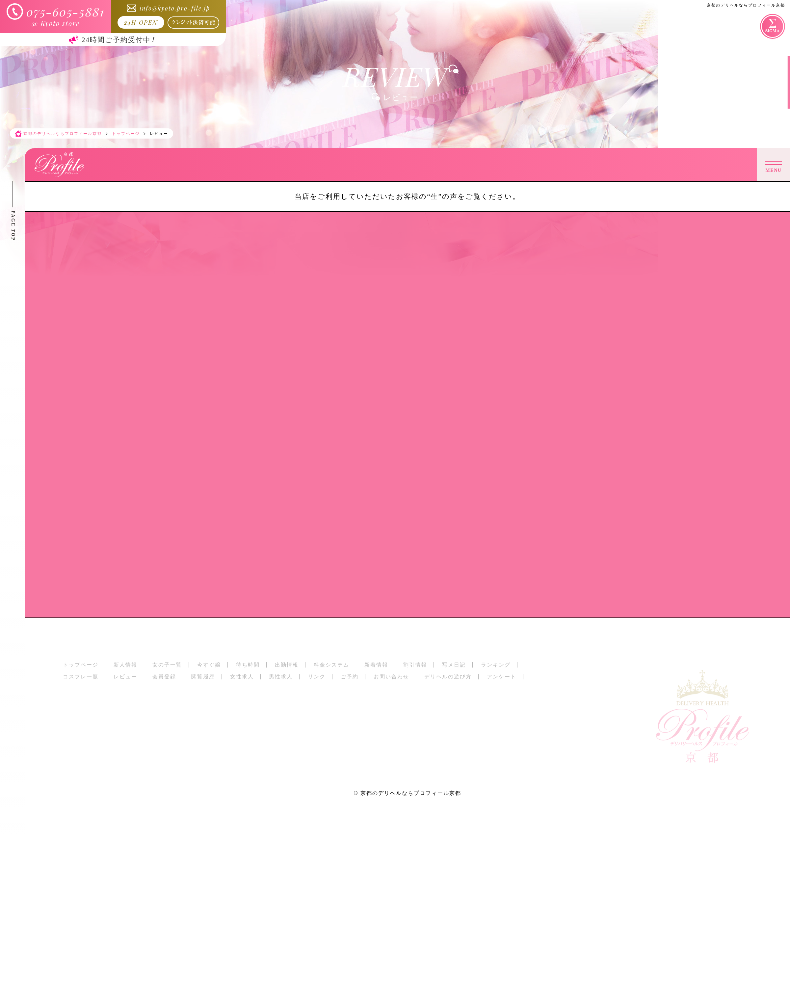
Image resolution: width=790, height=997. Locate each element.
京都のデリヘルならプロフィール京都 (410, 793)
